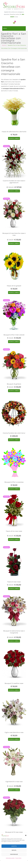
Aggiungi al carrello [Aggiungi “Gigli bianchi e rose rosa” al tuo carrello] (14, 789)
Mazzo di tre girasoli (14, 286)
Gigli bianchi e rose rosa (14, 781)
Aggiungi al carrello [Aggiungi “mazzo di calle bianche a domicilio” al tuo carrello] (14, 138)
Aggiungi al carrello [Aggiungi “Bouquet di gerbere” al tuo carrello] (14, 390)
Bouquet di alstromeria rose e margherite (14, 632)
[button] (26, 835)
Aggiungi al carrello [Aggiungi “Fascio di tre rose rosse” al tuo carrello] (14, 539)
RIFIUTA (14, 850)
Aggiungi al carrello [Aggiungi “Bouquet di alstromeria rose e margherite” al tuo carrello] (14, 641)
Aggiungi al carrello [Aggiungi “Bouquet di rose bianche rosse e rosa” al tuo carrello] (14, 243)
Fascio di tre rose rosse (14, 531)
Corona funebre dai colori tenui (14, 433)
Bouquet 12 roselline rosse (14, 683)
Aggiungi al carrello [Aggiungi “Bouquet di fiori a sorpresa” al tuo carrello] (14, 488)
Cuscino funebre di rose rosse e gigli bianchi (14, 181)
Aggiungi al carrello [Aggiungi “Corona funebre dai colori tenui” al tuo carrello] (14, 439)
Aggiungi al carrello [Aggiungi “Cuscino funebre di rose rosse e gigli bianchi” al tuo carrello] (14, 190)
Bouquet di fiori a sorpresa (14, 482)
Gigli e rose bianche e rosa (14, 732)
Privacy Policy (18, 858)
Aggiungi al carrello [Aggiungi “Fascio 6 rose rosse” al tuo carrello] (14, 588)
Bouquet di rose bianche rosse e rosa (13, 234)
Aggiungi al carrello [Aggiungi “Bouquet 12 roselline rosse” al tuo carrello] (14, 690)
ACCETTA (14, 846)
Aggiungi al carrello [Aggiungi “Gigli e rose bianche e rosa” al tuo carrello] (14, 739)
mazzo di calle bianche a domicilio (14, 131)
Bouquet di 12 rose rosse (14, 832)
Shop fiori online (14, 14)
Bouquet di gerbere (14, 384)
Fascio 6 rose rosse (14, 582)
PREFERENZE (14, 854)
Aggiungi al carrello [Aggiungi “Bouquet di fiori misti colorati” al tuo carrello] (14, 341)
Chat (16, 16)
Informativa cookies (10, 858)
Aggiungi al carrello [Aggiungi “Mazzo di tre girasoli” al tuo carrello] (14, 292)
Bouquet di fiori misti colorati (14, 335)
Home (4, 45)
